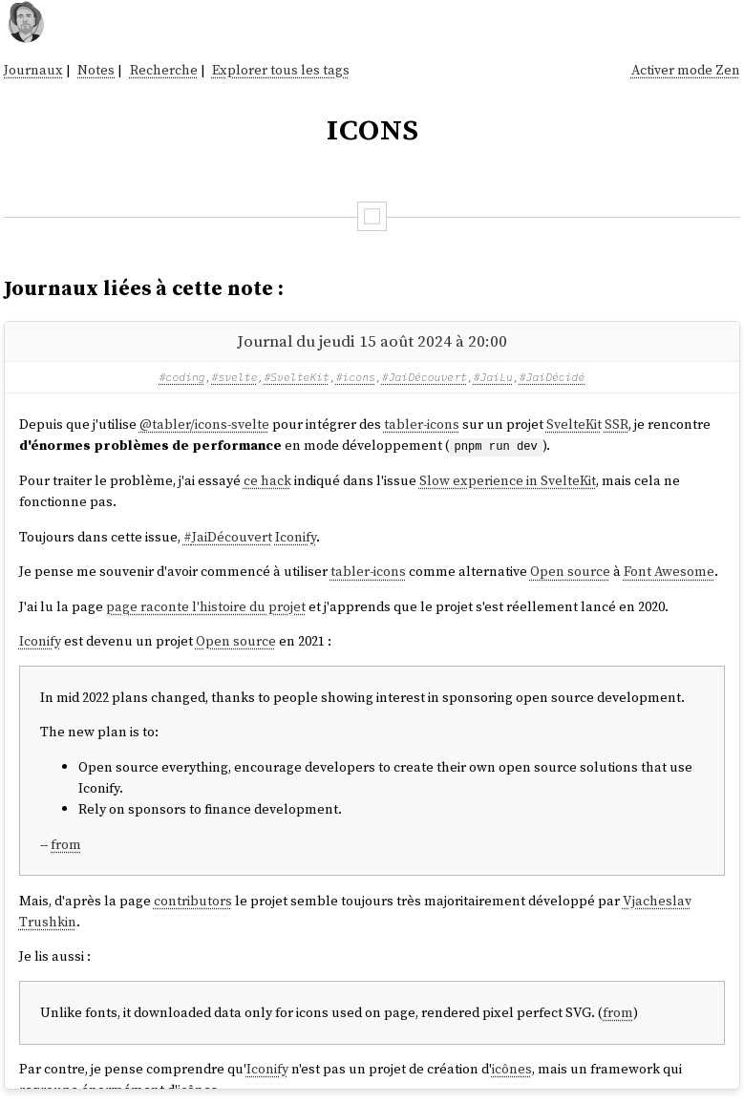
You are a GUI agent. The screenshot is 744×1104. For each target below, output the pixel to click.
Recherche (164, 69)
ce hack (267, 480)
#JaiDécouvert (424, 377)
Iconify (295, 535)
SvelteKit (574, 424)
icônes (512, 1067)
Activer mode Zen (685, 69)
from (66, 843)
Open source (570, 571)
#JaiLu (493, 377)
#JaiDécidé (552, 377)
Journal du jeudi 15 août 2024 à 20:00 (372, 340)
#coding (182, 377)
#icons (355, 377)
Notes (96, 69)
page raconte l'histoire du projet (206, 605)
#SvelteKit (296, 377)
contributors (193, 899)
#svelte (235, 377)
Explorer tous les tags (281, 69)
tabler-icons (421, 424)
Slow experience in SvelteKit (507, 480)
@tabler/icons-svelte (204, 424)
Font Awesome (669, 571)
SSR (616, 424)
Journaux (33, 69)
